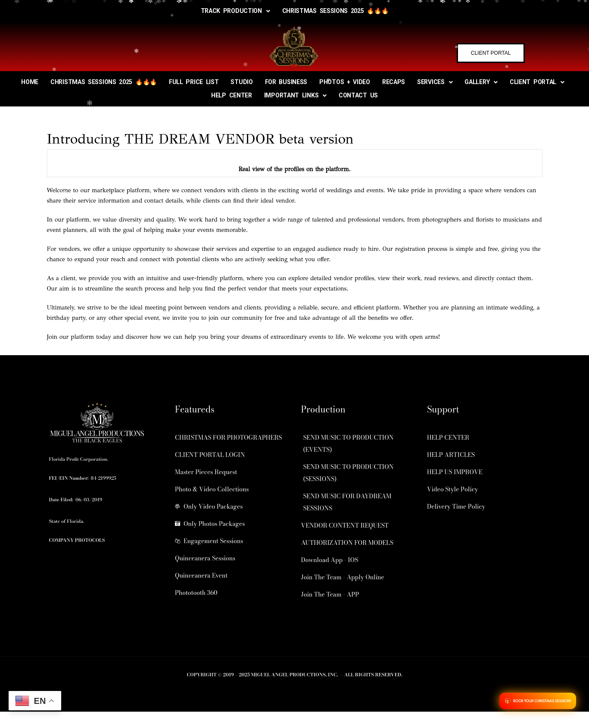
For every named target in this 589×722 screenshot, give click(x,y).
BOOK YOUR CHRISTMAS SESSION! (542, 700)
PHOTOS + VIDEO (344, 81)
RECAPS (393, 81)
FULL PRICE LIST (194, 81)
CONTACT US (358, 95)
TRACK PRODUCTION (235, 10)
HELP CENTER (231, 95)
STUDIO (241, 81)
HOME (29, 81)
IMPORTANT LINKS (295, 95)
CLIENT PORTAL (537, 81)
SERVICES (434, 81)
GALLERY (481, 81)
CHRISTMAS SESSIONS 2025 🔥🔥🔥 (335, 10)
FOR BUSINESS (286, 81)
